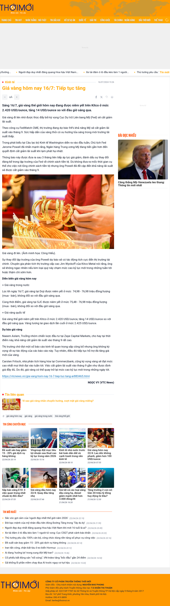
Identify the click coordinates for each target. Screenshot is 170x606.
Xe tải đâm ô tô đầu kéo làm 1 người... (117, 72)
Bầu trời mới (144, 20)
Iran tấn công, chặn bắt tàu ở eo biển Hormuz (38, 547)
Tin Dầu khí (55, 20)
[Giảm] (4, 97)
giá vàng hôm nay (14, 416)
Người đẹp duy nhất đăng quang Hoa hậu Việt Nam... (58, 72)
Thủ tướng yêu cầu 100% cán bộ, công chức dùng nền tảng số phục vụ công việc (58, 537)
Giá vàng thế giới (62, 416)
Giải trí (93, 20)
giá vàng (28, 416)
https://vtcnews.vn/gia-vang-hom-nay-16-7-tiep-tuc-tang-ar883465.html (46, 376)
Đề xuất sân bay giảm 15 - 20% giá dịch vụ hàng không (43, 542)
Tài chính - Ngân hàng (124, 20)
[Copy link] (107, 97)
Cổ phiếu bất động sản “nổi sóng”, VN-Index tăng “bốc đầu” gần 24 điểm (53, 557)
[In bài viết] (112, 97)
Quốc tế (82, 20)
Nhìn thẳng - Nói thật (36, 20)
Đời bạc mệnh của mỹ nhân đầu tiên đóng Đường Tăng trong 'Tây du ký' (53, 523)
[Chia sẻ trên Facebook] (96, 97)
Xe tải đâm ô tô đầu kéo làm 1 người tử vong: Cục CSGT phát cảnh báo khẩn (56, 532)
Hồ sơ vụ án (69, 20)
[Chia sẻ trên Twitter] (101, 97)
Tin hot (18, 20)
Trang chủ (6, 20)
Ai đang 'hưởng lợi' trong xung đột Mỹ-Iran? (37, 552)
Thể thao (158, 20)
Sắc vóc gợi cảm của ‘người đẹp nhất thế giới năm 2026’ (44, 518)
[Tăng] (16, 97)
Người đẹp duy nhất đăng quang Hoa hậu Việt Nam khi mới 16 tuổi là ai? (53, 527)
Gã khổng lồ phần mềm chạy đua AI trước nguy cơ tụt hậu (45, 562)
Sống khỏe (105, 20)
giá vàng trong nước (43, 416)
